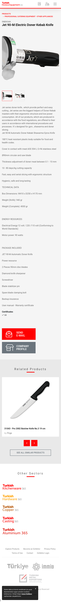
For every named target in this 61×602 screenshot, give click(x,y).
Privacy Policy (49, 549)
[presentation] (27, 443)
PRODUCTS (6, 14)
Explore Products (12, 549)
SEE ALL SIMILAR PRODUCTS (31, 452)
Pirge (9, 433)
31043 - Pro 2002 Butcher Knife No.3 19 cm (24, 428)
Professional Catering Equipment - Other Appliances (29, 16)
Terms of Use (17, 553)
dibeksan (6, 22)
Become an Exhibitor (31, 549)
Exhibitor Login (43, 553)
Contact (30, 553)
